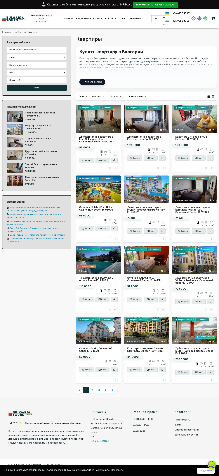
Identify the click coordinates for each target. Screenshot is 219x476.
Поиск (36, 87)
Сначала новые (135, 96)
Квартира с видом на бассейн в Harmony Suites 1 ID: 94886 (145, 349)
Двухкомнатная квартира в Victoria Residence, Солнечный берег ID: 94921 (194, 280)
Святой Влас (183, 342)
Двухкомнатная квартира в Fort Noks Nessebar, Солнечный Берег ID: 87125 (96, 139)
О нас (122, 18)
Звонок (87, 160)
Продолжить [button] (205, 470)
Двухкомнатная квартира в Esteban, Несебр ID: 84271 (144, 138)
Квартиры (96, 96)
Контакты (110, 18)
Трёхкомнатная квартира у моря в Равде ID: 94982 (96, 279)
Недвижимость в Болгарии (14, 32)
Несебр (133, 130)
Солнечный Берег (89, 130)
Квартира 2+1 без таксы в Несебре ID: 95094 (191, 138)
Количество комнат (19, 65)
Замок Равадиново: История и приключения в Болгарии (37, 235)
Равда (84, 271)
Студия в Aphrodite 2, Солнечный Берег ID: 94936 (144, 279)
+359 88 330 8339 (100, 440)
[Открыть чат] (212, 465)
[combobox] (37, 57)
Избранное (135, 18)
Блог (99, 18)
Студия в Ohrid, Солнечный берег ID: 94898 (95, 349)
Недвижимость (85, 18)
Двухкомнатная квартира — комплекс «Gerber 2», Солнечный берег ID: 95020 (192, 210)
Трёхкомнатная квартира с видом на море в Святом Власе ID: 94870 (194, 351)
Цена (12, 73)
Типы (81, 96)
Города (114, 96)
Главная (68, 18)
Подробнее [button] (117, 470)
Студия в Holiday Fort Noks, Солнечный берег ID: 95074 (96, 208)
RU (156, 18)
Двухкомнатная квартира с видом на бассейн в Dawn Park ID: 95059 (146, 210)
